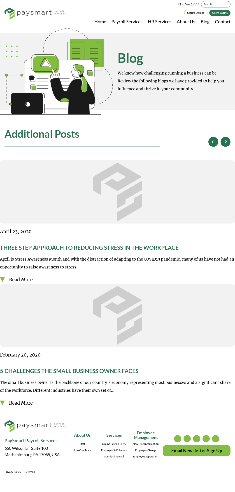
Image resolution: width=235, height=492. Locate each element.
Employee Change (145, 450)
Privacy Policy (13, 471)
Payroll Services (127, 21)
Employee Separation (145, 456)
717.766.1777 (188, 4)
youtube (215, 438)
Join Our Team (82, 450)
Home (100, 21)
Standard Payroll (114, 456)
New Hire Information (146, 443)
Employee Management (146, 435)
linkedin (206, 438)
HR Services (159, 21)
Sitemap (30, 471)
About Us (186, 21)
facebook (196, 438)
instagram (177, 438)
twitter (187, 438)
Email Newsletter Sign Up (196, 450)
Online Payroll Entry (114, 443)
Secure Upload (196, 12)
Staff (82, 443)
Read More (21, 279)
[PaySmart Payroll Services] (35, 14)
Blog (205, 21)
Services (114, 435)
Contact (222, 21)
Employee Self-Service (114, 450)
